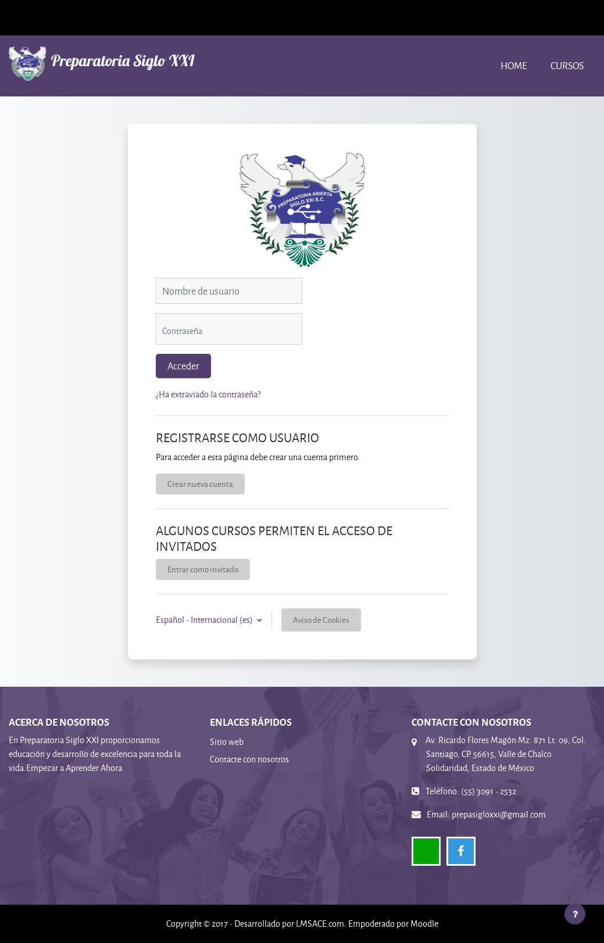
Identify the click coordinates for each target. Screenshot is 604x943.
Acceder (183, 365)
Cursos (567, 65)
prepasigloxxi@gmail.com (499, 814)
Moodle (424, 923)
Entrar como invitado (202, 569)
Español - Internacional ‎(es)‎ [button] (205, 620)
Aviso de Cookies (321, 619)
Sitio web (227, 742)
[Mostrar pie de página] (574, 913)
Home (514, 65)
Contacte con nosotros (249, 759)
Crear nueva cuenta (200, 483)
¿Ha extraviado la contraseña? (208, 394)
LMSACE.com (320, 923)
